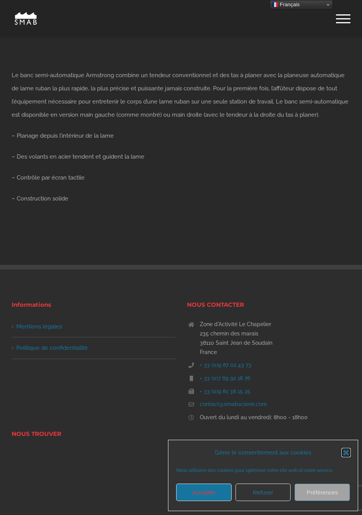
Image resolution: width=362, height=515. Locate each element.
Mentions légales (39, 326)
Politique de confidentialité (52, 347)
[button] (346, 452)
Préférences (322, 492)
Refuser (263, 492)
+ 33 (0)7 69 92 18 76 (225, 378)
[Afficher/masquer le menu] (343, 18)
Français (286, 5)
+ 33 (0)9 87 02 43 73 (225, 365)
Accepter (203, 492)
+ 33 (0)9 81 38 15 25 (225, 391)
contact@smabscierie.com (233, 404)
